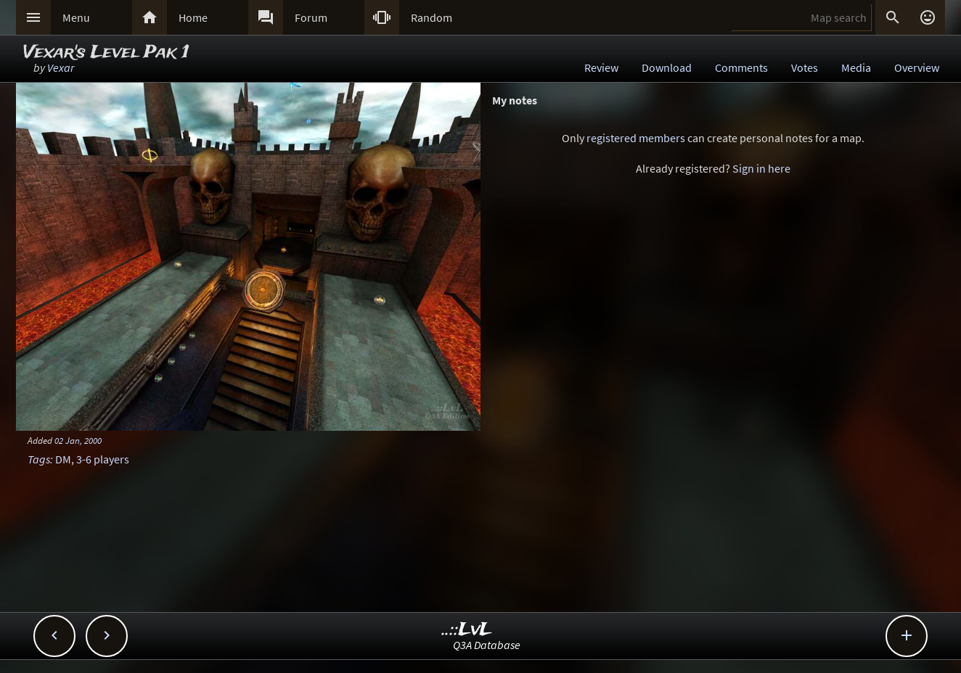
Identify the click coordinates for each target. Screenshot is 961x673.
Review (601, 67)
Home (193, 17)
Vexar (60, 67)
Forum (311, 17)
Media (856, 67)
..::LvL (467, 630)
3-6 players (102, 459)
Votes (804, 67)
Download (667, 67)
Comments (741, 67)
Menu (76, 17)
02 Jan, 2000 (78, 440)
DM (63, 459)
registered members (635, 138)
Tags (39, 459)
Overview (916, 67)
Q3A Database (486, 644)
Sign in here (761, 168)
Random (431, 17)
